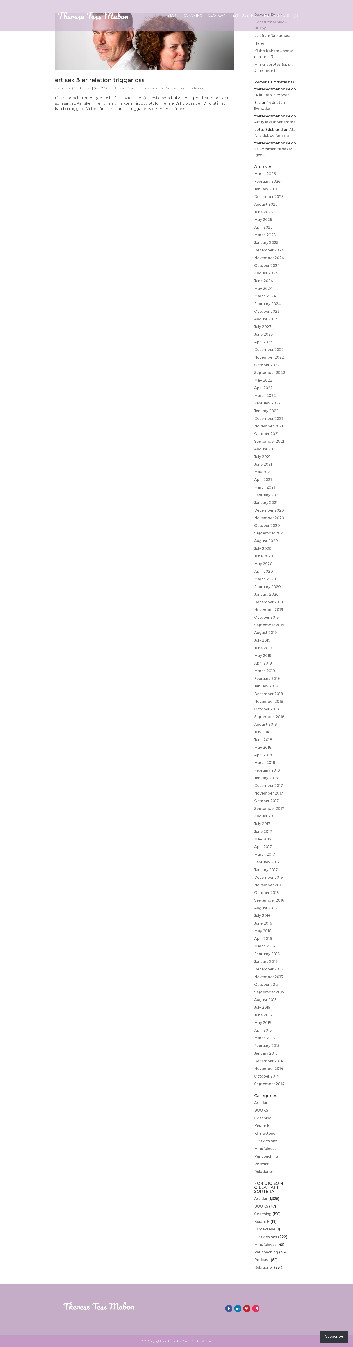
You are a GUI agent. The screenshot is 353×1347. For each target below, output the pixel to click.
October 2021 (266, 434)
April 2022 (263, 388)
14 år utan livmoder (271, 95)
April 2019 (263, 663)
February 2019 (267, 678)
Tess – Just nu (243, 16)
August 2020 (266, 541)
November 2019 (268, 610)
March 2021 (264, 487)
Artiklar (260, 1103)
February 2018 (267, 770)
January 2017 (266, 870)
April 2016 (263, 938)
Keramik (261, 1126)
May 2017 (262, 839)
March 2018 (264, 763)
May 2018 (263, 747)
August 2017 (265, 816)
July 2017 (262, 824)
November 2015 (268, 977)
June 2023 (263, 334)
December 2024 (269, 250)
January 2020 (266, 594)
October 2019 (266, 617)
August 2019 (265, 633)
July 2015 (262, 1007)
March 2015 (264, 1038)
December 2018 (268, 694)
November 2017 (268, 793)
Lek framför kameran (273, 36)
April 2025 (263, 227)
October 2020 (267, 525)
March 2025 (265, 235)
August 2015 (265, 1000)
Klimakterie (264, 1133)
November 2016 (268, 885)
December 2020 (269, 510)
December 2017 (268, 786)
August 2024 (266, 273)
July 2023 (262, 327)
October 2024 (267, 265)
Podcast (262, 1164)
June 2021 (263, 464)
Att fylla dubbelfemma (275, 122)
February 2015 (266, 1046)
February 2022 (267, 403)
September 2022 (269, 372)
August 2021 (265, 449)
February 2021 (267, 495)
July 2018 (262, 732)
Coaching (193, 16)
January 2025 (266, 242)
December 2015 (268, 969)
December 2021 (268, 418)
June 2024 (263, 281)
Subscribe (334, 1336)
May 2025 (263, 220)
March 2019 (264, 671)
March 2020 (265, 579)
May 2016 (262, 931)
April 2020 (263, 571)
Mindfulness (265, 1149)
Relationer (263, 1172)
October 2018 (266, 709)
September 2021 (269, 441)
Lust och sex (265, 1141)
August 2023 (266, 319)
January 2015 (265, 1053)
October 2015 (266, 984)
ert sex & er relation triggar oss (100, 80)
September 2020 (269, 533)
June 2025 (263, 212)
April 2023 (263, 342)
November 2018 (268, 701)
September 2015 (269, 992)
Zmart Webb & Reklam (197, 1341)
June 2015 (263, 1015)
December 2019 (268, 602)
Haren (259, 43)
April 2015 (263, 1030)
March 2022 (265, 395)
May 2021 (262, 472)
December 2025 (268, 197)
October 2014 (266, 1076)
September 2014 (269, 1084)
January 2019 (266, 686)
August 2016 (265, 908)
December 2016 (268, 877)
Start (172, 16)
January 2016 (266, 961)
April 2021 (263, 480)
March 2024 (265, 296)
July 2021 (262, 457)
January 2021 (266, 503)
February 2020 (267, 587)
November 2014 (268, 1068)
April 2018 (263, 755)
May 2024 (263, 288)
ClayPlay (216, 16)
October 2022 (267, 365)
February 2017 (267, 862)
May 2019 (262, 655)
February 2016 (267, 954)
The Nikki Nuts (275, 16)
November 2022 (269, 357)
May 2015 (262, 1023)
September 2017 (269, 808)
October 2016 (266, 893)
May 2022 (263, 380)
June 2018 (263, 740)
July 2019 (262, 640)
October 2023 (267, 311)
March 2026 (265, 174)
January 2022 (266, 411)
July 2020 (263, 548)
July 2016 (262, 916)
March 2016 (264, 946)
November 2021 (268, 426)
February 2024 (267, 304)
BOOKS (261, 1110)
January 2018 (266, 778)
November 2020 (269, 518)
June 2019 (263, 648)
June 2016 (263, 923)
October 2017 (266, 801)
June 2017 (263, 831)
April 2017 (263, 847)
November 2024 (269, 258)
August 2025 (265, 204)
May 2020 (263, 564)
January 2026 (266, 189)
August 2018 (265, 724)
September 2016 (269, 900)
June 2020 (263, 556)
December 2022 (269, 350)
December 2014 (268, 1061)
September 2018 (269, 717)
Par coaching (266, 1156)
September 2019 (269, 625)
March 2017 (264, 854)
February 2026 (267, 181)
